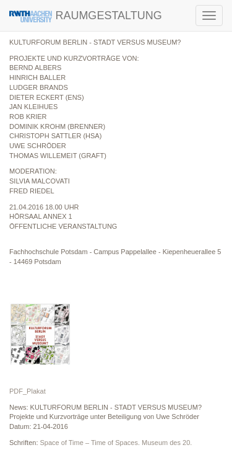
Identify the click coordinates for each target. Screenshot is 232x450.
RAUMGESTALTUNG (85, 15)
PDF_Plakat (27, 391)
